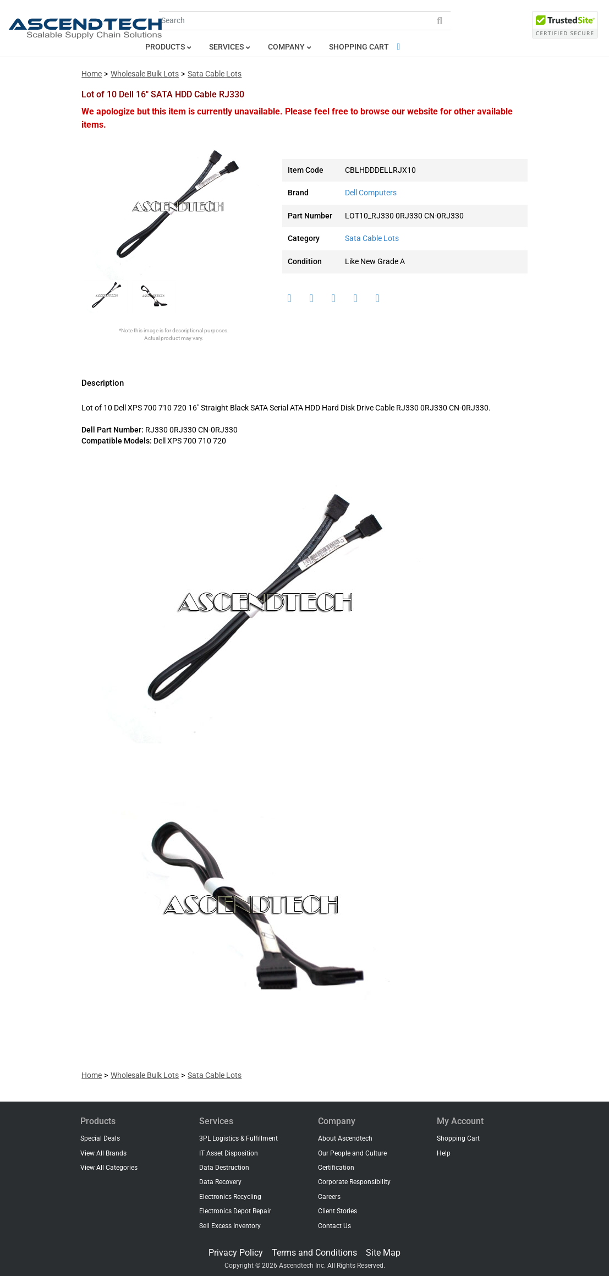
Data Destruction (224, 1167)
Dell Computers (371, 193)
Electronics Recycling (230, 1197)
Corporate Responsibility (354, 1182)
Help (444, 1153)
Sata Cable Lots (215, 74)
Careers (329, 1197)
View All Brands (103, 1153)
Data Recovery (220, 1182)
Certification (336, 1167)
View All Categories (109, 1167)
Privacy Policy (236, 1252)
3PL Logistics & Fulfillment (238, 1138)
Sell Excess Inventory (230, 1226)
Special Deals (100, 1138)
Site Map (383, 1252)
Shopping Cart (366, 47)
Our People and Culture (352, 1153)
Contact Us (334, 1226)
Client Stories (337, 1211)
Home (91, 74)
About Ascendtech (345, 1138)
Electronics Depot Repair (235, 1211)
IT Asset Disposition (228, 1153)
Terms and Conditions (314, 1252)
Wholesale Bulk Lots (145, 74)
